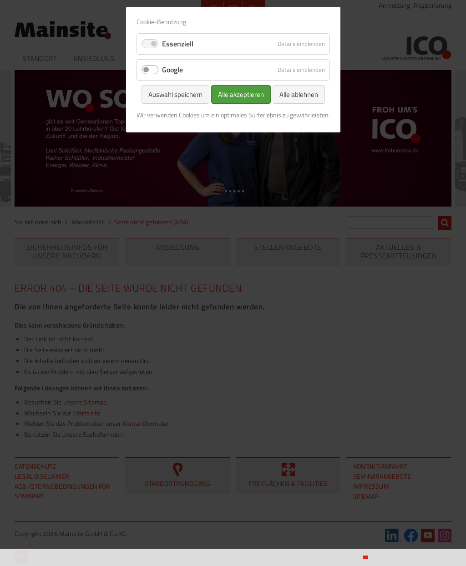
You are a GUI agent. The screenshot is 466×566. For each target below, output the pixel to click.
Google (172, 69)
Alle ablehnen (298, 94)
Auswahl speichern (175, 94)
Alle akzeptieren (241, 94)
